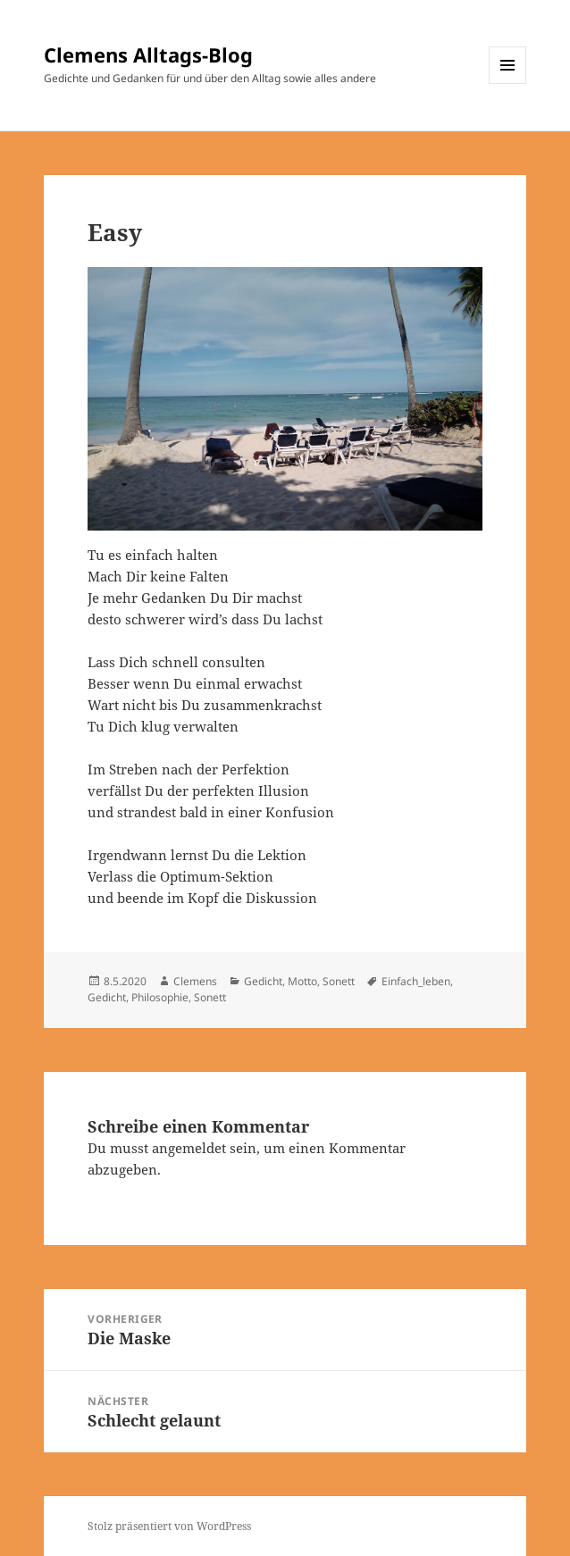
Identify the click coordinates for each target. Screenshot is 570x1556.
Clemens (195, 981)
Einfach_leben (415, 981)
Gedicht (263, 981)
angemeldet (189, 1148)
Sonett (339, 981)
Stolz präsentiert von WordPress (169, 1526)
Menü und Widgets (508, 83)
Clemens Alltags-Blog (148, 54)
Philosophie (160, 997)
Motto (302, 981)
